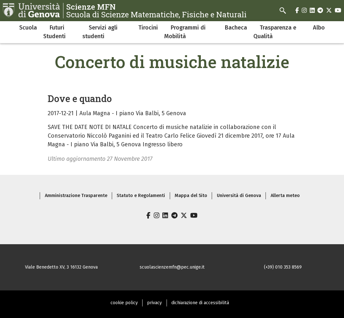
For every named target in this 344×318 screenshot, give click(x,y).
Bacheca (236, 27)
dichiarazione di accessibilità (200, 302)
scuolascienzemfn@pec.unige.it (172, 267)
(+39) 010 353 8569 (283, 267)
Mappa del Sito (191, 195)
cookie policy (124, 302)
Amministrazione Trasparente (76, 195)
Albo (319, 27)
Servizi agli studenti (100, 32)
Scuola (28, 27)
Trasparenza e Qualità (274, 32)
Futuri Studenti (54, 32)
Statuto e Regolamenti (141, 195)
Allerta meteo (285, 195)
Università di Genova (239, 195)
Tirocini (148, 27)
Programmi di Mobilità (185, 32)
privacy (154, 302)
